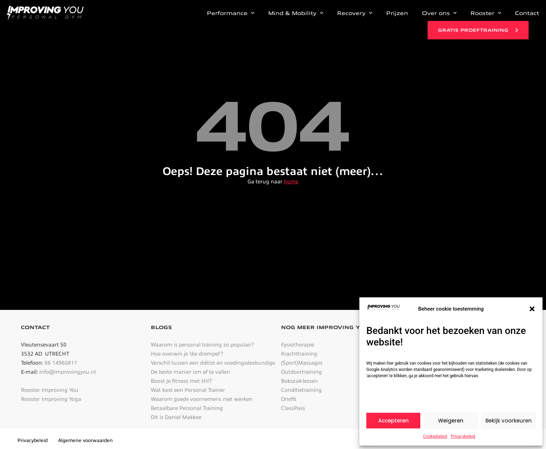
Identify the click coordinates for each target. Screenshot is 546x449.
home (291, 181)
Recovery (354, 13)
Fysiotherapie (297, 345)
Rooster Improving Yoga (51, 399)
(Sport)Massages (301, 363)
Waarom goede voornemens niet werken (201, 399)
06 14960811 (61, 363)
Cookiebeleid (435, 436)
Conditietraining (301, 390)
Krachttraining (299, 354)
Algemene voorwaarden (85, 440)
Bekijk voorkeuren (508, 420)
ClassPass (293, 408)
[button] (532, 308)
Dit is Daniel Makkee (176, 417)
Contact (527, 13)
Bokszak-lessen (299, 381)
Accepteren (393, 420)
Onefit (288, 399)
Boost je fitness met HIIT (181, 381)
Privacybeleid (463, 436)
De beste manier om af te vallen (190, 372)
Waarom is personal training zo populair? (202, 345)
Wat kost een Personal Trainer (188, 390)
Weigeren (450, 420)
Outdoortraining (301, 372)
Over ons (439, 13)
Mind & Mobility (295, 13)
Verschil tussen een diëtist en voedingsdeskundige (213, 363)
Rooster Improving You (49, 390)
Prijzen (397, 13)
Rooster (485, 13)
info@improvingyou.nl (67, 372)
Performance (230, 13)
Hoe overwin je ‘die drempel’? (187, 354)
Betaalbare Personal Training (187, 408)
